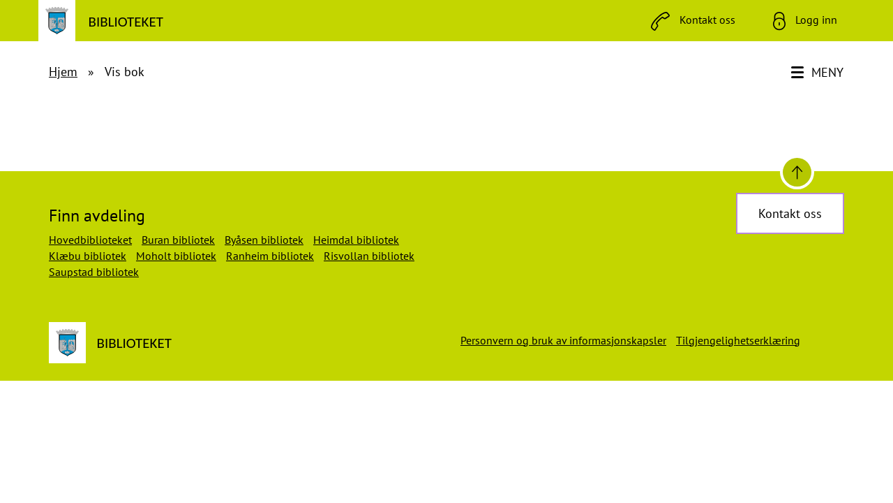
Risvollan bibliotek (369, 256)
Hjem (63, 72)
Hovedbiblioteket (90, 240)
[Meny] (819, 73)
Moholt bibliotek (176, 256)
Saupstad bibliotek (94, 272)
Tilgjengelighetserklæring (738, 340)
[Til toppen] (797, 172)
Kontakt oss (790, 213)
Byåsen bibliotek (264, 240)
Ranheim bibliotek (270, 256)
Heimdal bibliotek (356, 240)
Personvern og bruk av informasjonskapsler (563, 340)
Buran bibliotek (178, 240)
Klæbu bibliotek (87, 256)
